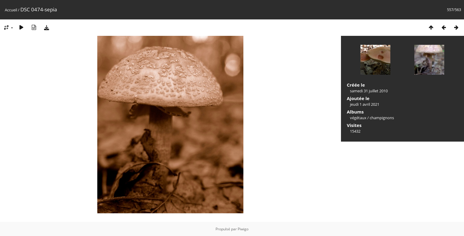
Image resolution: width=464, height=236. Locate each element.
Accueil (11, 10)
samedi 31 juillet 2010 (369, 91)
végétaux (358, 117)
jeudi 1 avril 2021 (364, 104)
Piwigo (243, 229)
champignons (382, 117)
